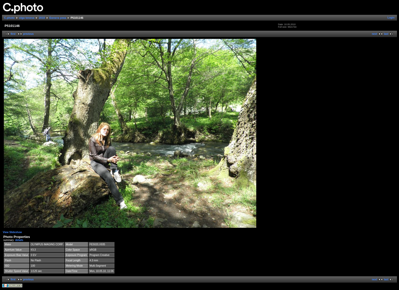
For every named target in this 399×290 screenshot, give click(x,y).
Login (391, 17)
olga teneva (27, 17)
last (386, 34)
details (19, 240)
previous (28, 34)
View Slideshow (12, 232)
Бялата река (57, 17)
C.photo (9, 17)
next (374, 34)
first (13, 34)
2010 (42, 17)
